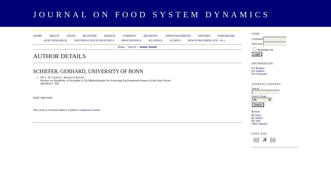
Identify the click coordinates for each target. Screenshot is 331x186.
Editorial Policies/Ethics (94, 40)
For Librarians (259, 73)
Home (38, 35)
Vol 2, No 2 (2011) (51, 77)
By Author (257, 118)
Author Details (148, 46)
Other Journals (259, 123)
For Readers (258, 68)
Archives (150, 35)
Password (257, 43)
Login (71, 35)
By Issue (256, 115)
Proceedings (131, 40)
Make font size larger (272, 139)
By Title (256, 120)
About (54, 35)
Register (90, 35)
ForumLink (226, 35)
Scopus (175, 40)
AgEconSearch (55, 40)
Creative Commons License (84, 109)
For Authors (258, 70)
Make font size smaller (256, 139)
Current (129, 35)
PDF (57, 83)
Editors (204, 35)
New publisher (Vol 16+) (206, 40)
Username (257, 38)
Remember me (265, 49)
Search (109, 35)
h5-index (155, 40)
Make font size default (264, 139)
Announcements (178, 35)
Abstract (46, 83)
